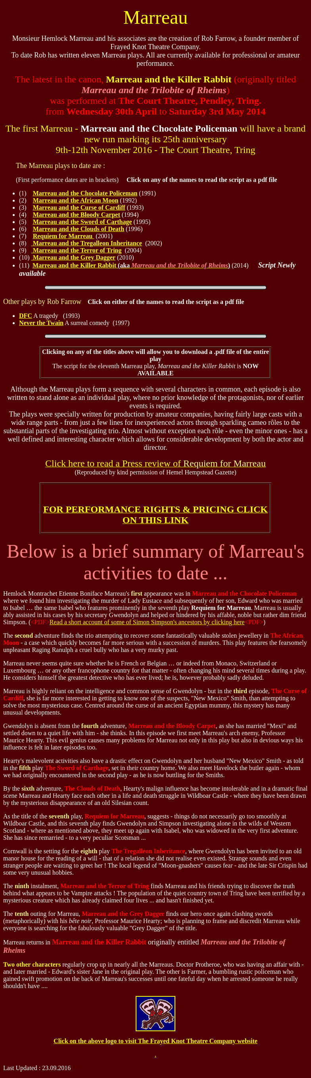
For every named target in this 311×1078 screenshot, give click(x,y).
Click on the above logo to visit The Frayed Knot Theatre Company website (155, 1041)
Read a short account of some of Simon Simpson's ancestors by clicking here (147, 622)
